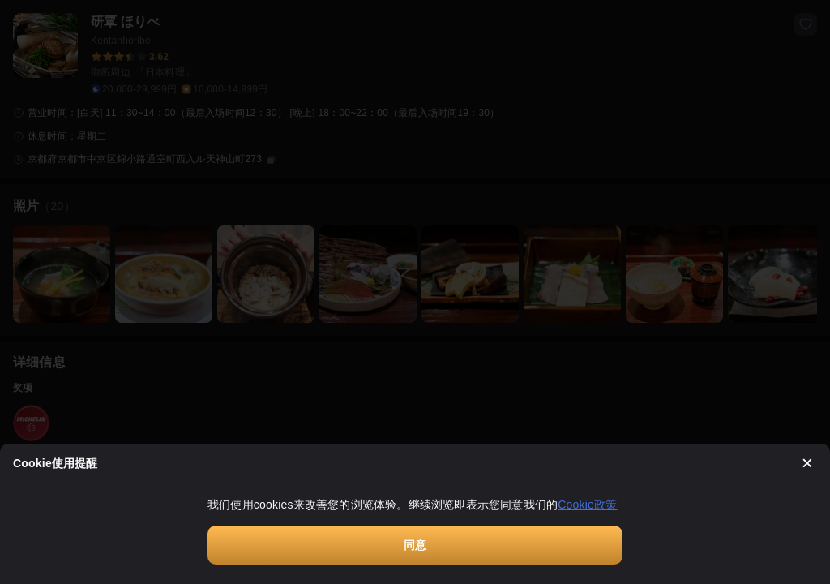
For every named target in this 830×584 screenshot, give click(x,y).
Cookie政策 (587, 504)
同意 (415, 545)
